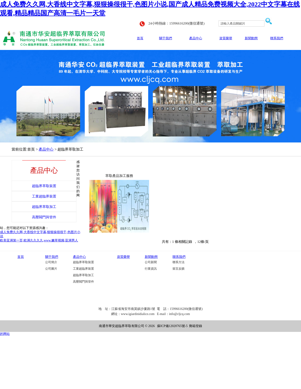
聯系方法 (178, 262)
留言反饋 (178, 268)
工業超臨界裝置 (83, 268)
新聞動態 (251, 38)
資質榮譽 (225, 38)
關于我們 (165, 38)
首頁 (140, 38)
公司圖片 (51, 268)
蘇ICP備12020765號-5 (172, 326)
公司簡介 (51, 262)
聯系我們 (276, 38)
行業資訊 (151, 268)
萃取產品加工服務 (119, 176)
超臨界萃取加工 (83, 275)
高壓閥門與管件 (83, 281)
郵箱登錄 (195, 326)
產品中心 (195, 38)
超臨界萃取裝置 (83, 262)
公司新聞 (151, 262)
